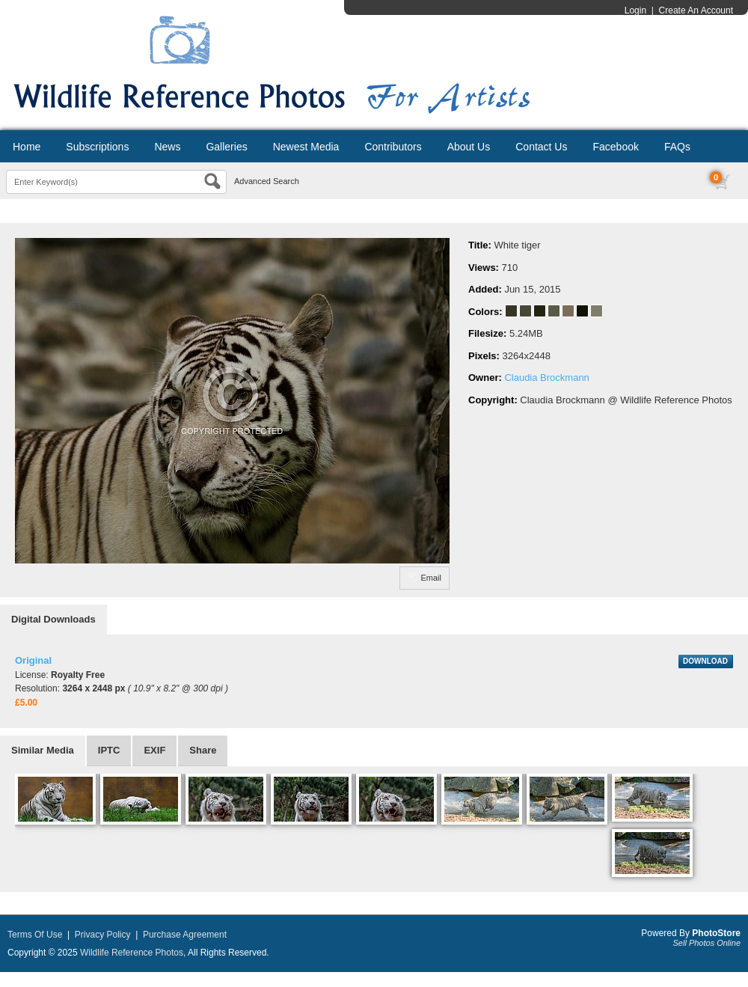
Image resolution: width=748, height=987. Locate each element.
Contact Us (541, 147)
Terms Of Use (34, 934)
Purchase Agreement (185, 934)
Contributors (392, 147)
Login (635, 10)
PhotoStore (716, 933)
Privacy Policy (103, 934)
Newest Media (306, 147)
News (167, 147)
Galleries (226, 147)
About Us (469, 147)
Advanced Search (266, 181)
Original (33, 660)
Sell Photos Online (707, 942)
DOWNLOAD (705, 661)
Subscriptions (97, 147)
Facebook (615, 147)
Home (26, 147)
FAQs (677, 147)
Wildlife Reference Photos (131, 952)
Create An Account (696, 10)
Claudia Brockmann (546, 377)
